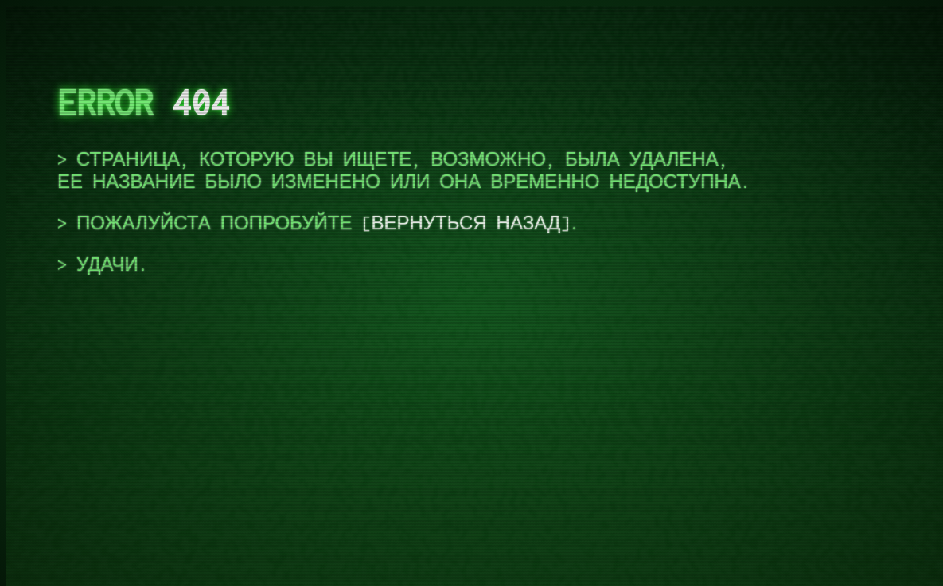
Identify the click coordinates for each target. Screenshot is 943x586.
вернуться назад (465, 223)
